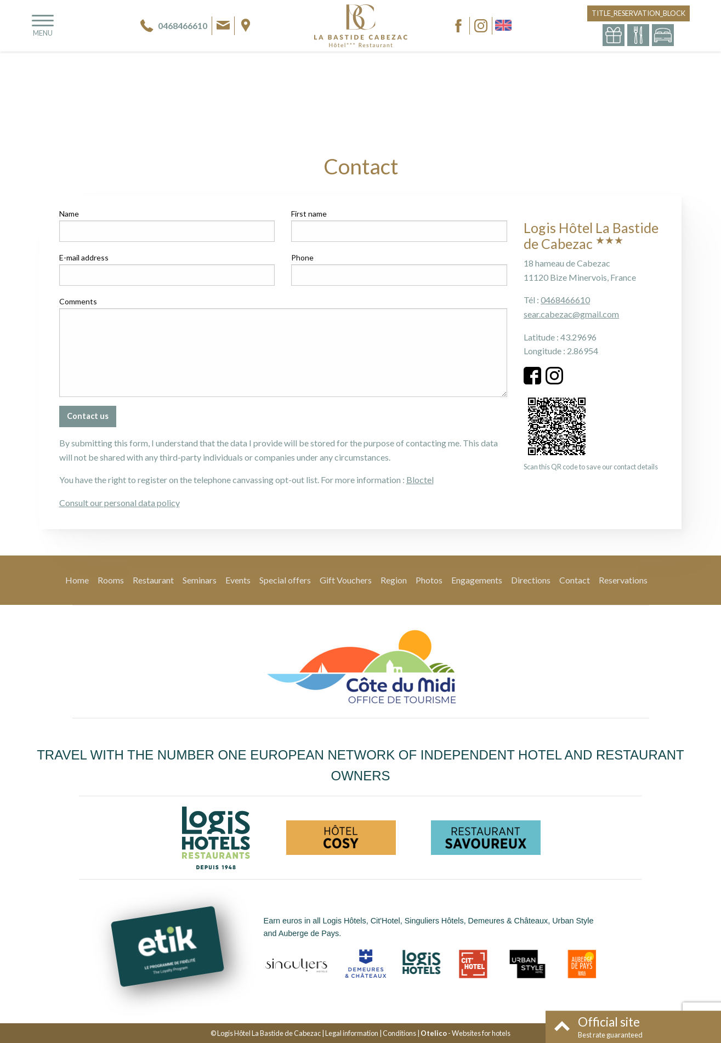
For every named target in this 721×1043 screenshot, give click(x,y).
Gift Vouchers (346, 580)
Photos (429, 580)
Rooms (111, 580)
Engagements (476, 580)
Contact (574, 580)
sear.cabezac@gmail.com (571, 314)
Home (77, 580)
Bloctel (420, 479)
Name (69, 213)
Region (394, 580)
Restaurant (153, 580)
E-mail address (84, 257)
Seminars (200, 580)
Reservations (623, 580)
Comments (78, 301)
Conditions (399, 1033)
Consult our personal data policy (119, 502)
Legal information (351, 1033)
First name (309, 213)
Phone (302, 257)
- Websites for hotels (465, 1033)
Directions (530, 580)
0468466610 (565, 299)
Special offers (285, 580)
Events (238, 580)
